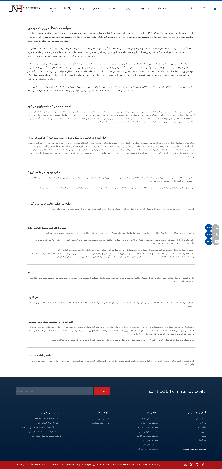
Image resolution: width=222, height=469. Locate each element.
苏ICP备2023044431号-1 (42, 464)
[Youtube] (185, 464)
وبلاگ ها (67, 8)
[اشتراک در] (102, 391)
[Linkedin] (197, 464)
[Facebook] (203, 464)
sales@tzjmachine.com (33, 427)
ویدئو (204, 436)
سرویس (96, 8)
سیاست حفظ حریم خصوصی (194, 449)
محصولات (144, 8)
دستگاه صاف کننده (150, 444)
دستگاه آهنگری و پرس (148, 431)
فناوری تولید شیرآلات (101, 422)
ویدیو (82, 8)
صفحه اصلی (162, 8)
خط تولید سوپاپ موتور (100, 418)
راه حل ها (112, 8)
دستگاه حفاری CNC (149, 422)
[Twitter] (191, 464)
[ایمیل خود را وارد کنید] (54, 391)
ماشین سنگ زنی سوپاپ (147, 449)
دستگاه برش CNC (150, 418)
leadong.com (22, 464)
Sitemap (71, 464)
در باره (128, 8)
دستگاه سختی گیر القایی (147, 436)
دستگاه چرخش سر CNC (147, 427)
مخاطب (52, 8)
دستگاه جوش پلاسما (149, 440)
